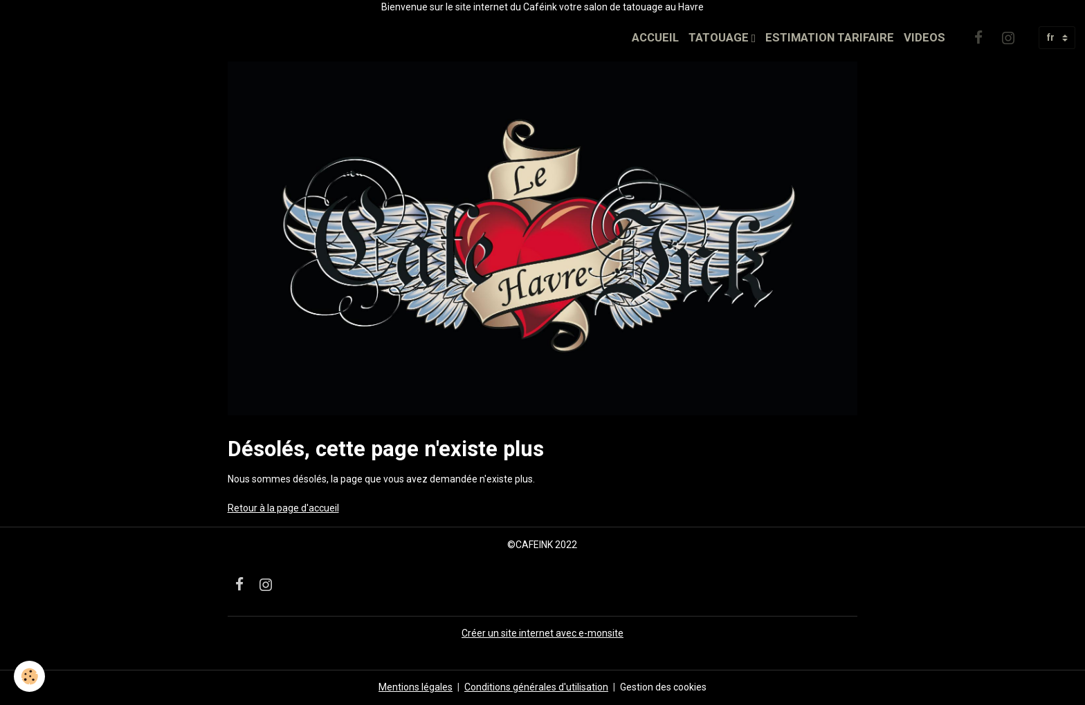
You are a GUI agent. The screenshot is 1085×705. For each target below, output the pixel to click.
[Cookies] (29, 676)
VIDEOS (924, 37)
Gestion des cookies (663, 687)
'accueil (323, 508)
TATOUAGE (720, 37)
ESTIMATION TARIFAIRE (829, 37)
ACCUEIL (655, 37)
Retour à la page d (267, 508)
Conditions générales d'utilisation (536, 687)
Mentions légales (416, 687)
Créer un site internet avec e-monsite (542, 633)
